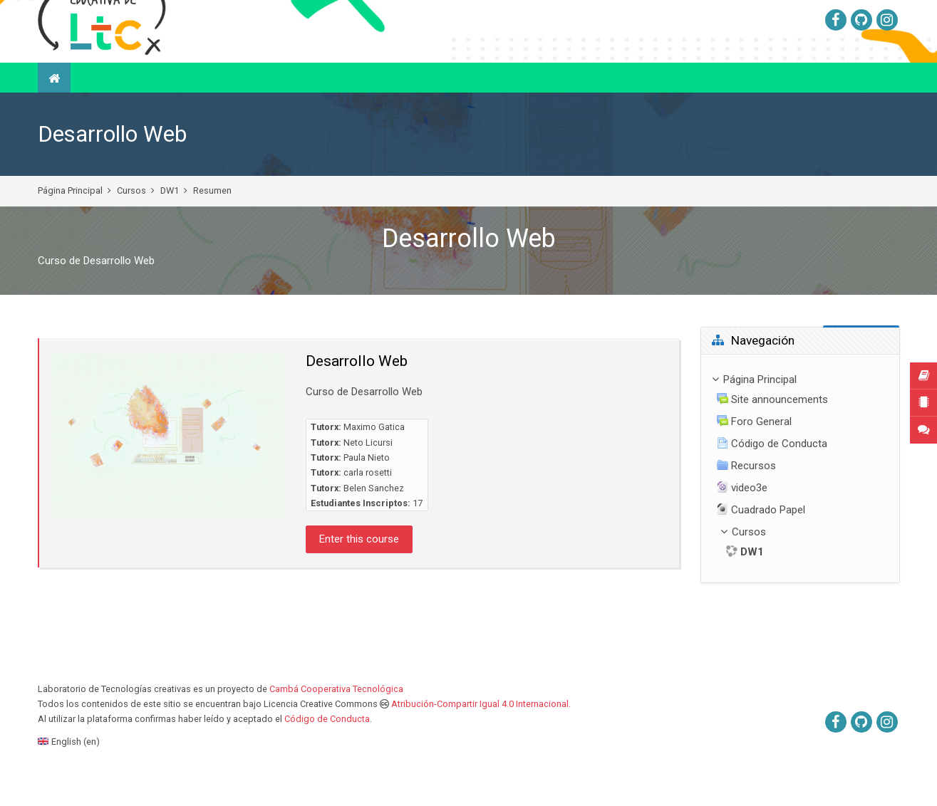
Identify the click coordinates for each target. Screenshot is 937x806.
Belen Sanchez (373, 523)
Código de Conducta (327, 754)
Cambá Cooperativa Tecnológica (336, 724)
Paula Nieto (366, 493)
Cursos (131, 226)
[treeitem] (800, 503)
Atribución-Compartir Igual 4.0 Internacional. (481, 739)
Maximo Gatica (374, 462)
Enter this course (359, 574)
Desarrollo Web (112, 170)
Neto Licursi (368, 478)
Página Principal (70, 226)
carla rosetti (367, 508)
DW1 (169, 226)
